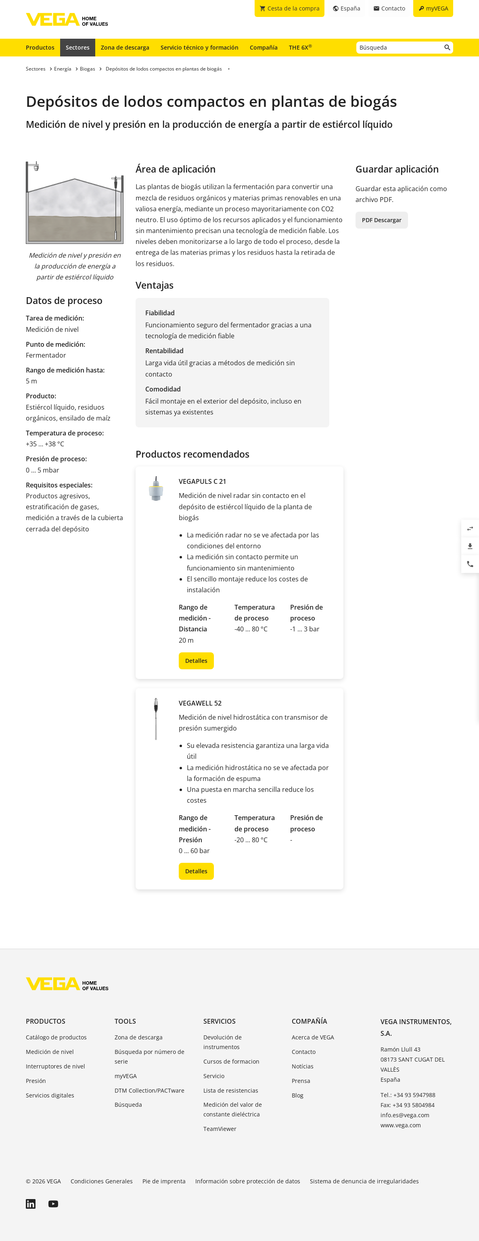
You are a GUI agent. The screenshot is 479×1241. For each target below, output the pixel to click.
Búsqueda (128, 1104)
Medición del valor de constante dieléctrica (232, 1109)
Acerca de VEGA (313, 1037)
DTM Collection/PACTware (149, 1090)
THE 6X (300, 47)
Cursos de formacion (231, 1061)
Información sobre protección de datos (247, 1181)
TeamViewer (219, 1129)
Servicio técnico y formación (199, 47)
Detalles (196, 660)
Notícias (303, 1066)
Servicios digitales (50, 1095)
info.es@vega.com (405, 1115)
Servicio (213, 1076)
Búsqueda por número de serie (149, 1056)
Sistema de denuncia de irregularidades (364, 1181)
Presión (36, 1081)
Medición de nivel (50, 1052)
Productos (40, 47)
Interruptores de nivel (55, 1066)
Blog (297, 1095)
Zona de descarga (125, 47)
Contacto (304, 1052)
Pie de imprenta (164, 1181)
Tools (125, 1021)
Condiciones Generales (102, 1181)
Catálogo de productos (56, 1037)
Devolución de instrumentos (222, 1042)
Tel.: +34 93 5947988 (408, 1095)
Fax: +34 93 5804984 (408, 1105)
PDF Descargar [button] (382, 220)
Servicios (219, 1021)
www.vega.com (401, 1125)
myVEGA (126, 1076)
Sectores (78, 47)
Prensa (301, 1081)
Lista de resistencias (230, 1090)
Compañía (264, 47)
